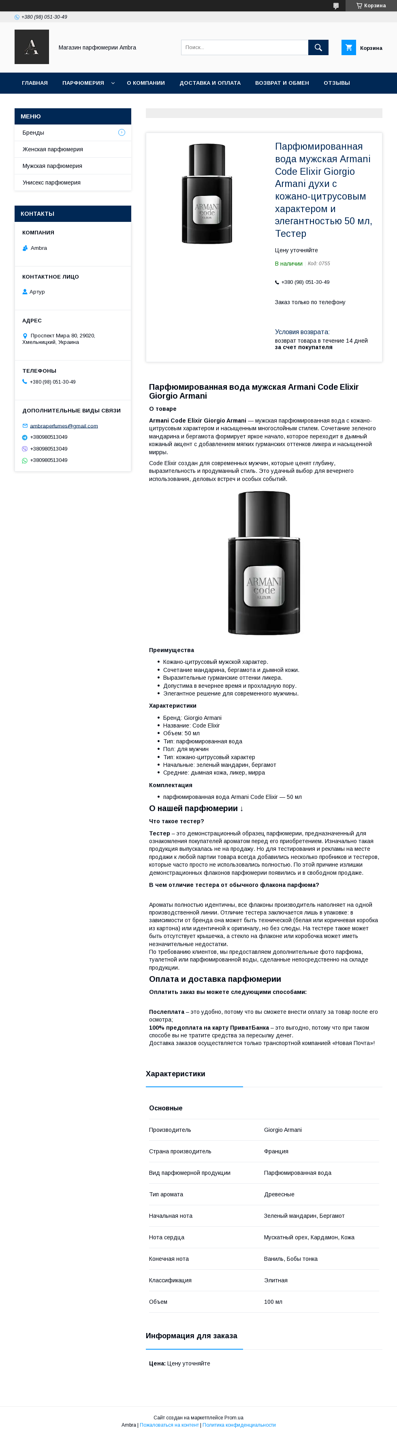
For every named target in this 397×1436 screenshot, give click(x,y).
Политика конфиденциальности (239, 1425)
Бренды (33, 132)
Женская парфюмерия (53, 149)
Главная (35, 83)
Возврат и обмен (282, 83)
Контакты (37, 104)
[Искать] (318, 47)
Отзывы (337, 83)
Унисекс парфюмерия (52, 182)
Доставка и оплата (210, 83)
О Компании (146, 83)
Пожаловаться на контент (169, 1425)
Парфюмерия (83, 83)
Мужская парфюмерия (52, 166)
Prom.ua (233, 1418)
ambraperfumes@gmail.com (64, 426)
